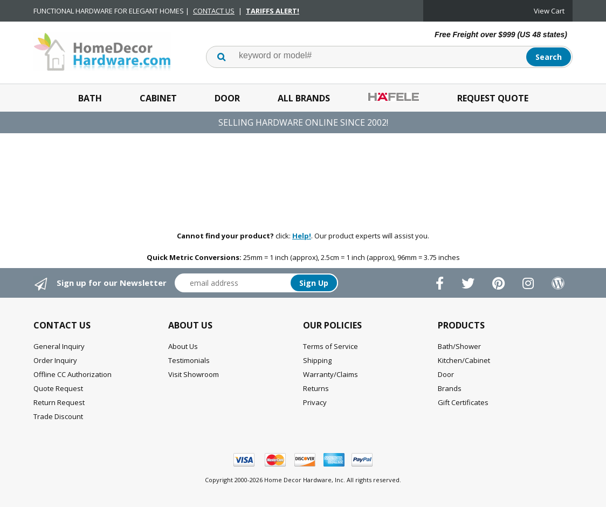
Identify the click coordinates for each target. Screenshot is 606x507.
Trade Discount (58, 416)
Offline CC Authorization (72, 374)
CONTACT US (214, 11)
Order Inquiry (55, 360)
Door (227, 98)
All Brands (304, 98)
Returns (316, 388)
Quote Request (58, 388)
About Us (183, 346)
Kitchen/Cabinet (464, 360)
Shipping (317, 360)
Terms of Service (330, 346)
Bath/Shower (459, 346)
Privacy (315, 402)
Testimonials (189, 360)
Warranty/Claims (330, 374)
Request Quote (492, 98)
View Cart (549, 11)
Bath (90, 98)
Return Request (59, 402)
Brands (450, 388)
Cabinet (158, 98)
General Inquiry (59, 346)
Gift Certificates (463, 402)
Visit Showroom (193, 374)
